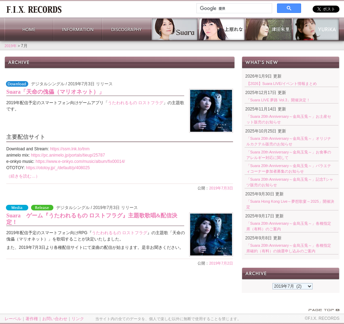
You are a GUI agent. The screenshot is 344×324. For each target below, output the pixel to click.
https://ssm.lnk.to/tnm (69, 148)
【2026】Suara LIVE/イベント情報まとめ (281, 83)
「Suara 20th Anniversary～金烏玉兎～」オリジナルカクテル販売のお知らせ (288, 141)
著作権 (31, 318)
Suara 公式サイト (174, 29)
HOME (29, 29)
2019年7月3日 (221, 188)
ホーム (34, 9)
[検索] (233, 8)
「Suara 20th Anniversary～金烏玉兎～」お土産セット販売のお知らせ (288, 119)
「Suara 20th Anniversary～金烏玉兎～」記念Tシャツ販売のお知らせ (289, 182)
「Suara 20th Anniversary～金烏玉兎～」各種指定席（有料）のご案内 (288, 226)
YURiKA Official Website (315, 29)
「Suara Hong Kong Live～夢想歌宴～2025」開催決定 (290, 204)
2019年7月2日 (221, 263)
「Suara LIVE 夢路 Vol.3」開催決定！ (278, 100)
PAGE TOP (323, 310)
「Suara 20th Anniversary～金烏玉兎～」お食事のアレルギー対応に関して (288, 155)
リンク (78, 318)
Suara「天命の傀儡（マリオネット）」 (55, 92)
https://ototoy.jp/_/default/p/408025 (58, 167)
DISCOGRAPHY (126, 29)
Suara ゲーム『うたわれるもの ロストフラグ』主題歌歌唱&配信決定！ (91, 219)
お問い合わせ (54, 318)
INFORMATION (77, 29)
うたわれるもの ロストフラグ (135, 102)
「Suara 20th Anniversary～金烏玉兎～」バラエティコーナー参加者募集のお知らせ (288, 168)
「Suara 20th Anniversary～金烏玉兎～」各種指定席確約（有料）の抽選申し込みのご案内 (288, 248)
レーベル (13, 318)
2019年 (11, 46)
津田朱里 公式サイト (268, 29)
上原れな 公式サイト (221, 29)
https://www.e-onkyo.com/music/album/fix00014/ (80, 161)
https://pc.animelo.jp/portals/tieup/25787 (68, 155)
